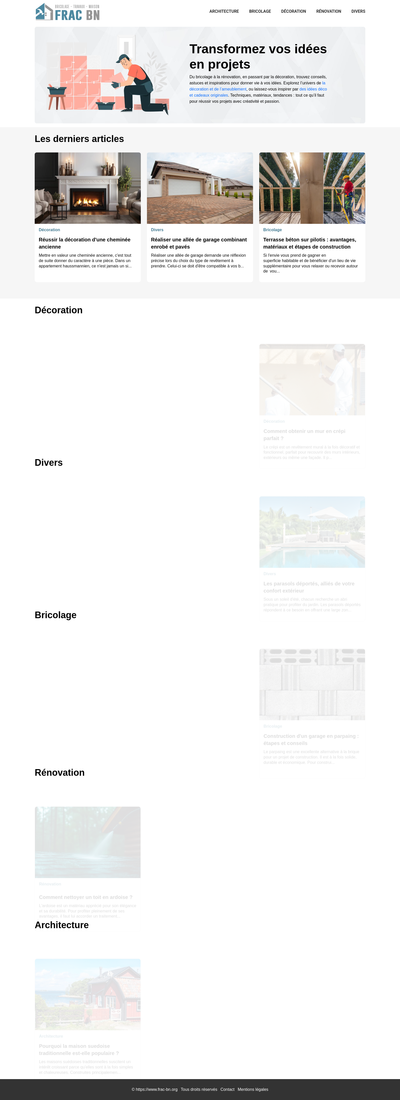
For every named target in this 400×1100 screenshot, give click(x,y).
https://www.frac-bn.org (157, 1089)
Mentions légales (253, 1089)
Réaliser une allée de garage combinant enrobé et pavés (199, 243)
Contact (227, 1089)
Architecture (224, 11)
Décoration (293, 11)
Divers (358, 11)
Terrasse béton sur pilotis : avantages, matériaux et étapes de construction (309, 243)
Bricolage (260, 11)
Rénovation (328, 11)
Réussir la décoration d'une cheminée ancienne (84, 243)
